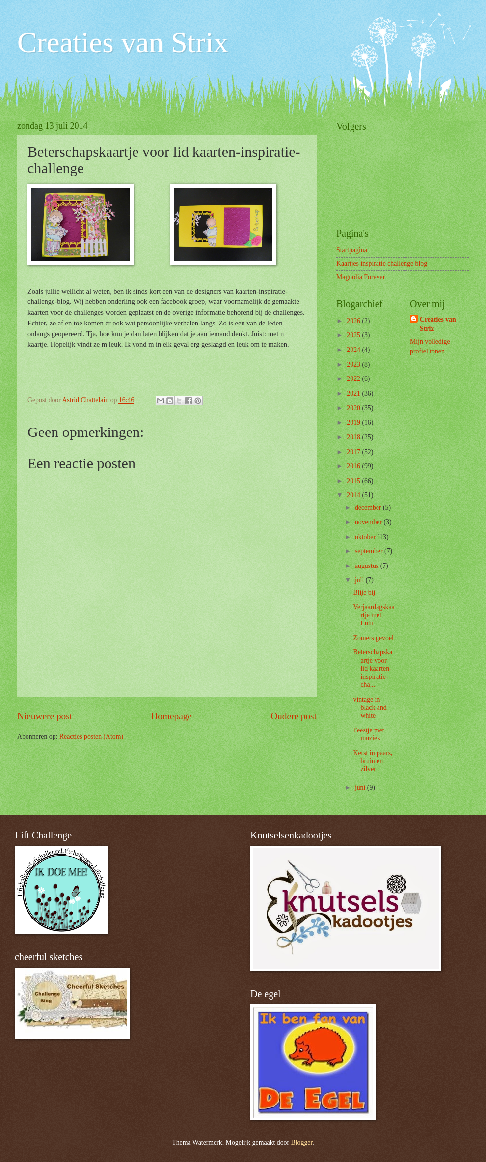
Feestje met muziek (368, 734)
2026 (354, 320)
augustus (367, 565)
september (369, 551)
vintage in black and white (369, 707)
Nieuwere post (44, 716)
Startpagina (351, 250)
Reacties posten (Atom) (91, 736)
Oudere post (293, 716)
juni (361, 787)
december (369, 507)
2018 (354, 437)
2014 (354, 495)
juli (360, 580)
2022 (354, 378)
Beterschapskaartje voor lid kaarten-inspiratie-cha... (372, 668)
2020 (354, 408)
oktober (366, 536)
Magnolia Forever (360, 277)
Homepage (171, 716)
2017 (354, 452)
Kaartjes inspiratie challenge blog (381, 263)
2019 (354, 422)
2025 (354, 335)
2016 (354, 466)
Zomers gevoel (373, 638)
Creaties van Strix (122, 42)
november (369, 522)
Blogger (302, 1142)
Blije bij (364, 592)
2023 (354, 364)
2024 (354, 349)
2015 (354, 481)
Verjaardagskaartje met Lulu (373, 615)
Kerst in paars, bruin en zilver (372, 761)
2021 (354, 393)
